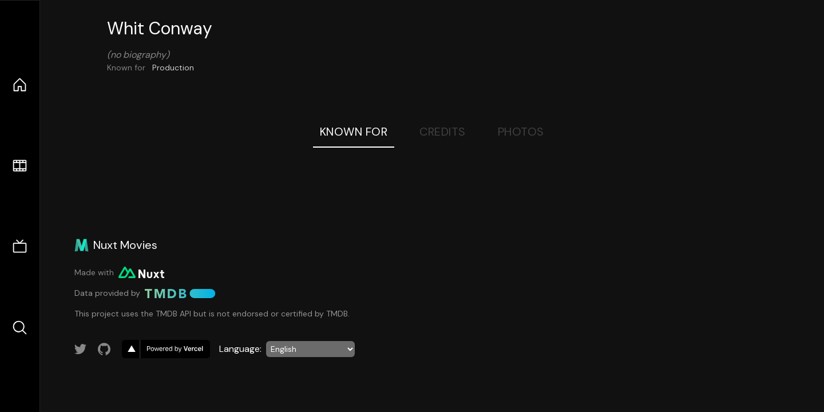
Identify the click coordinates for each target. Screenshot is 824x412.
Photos (521, 131)
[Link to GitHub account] (104, 349)
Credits (442, 131)
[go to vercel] (166, 349)
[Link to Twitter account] (80, 349)
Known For (354, 131)
